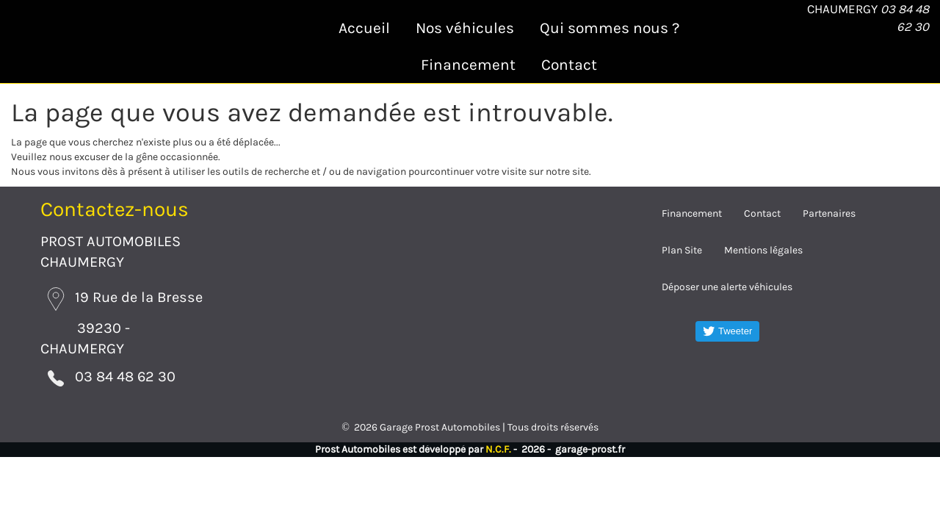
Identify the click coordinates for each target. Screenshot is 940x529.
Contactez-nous (114, 209)
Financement (468, 64)
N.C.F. (498, 443)
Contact (569, 64)
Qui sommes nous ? (609, 28)
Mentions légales (763, 250)
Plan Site (682, 250)
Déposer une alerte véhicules (727, 287)
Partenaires (829, 213)
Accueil (364, 28)
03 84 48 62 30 (102, 373)
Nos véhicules (465, 28)
